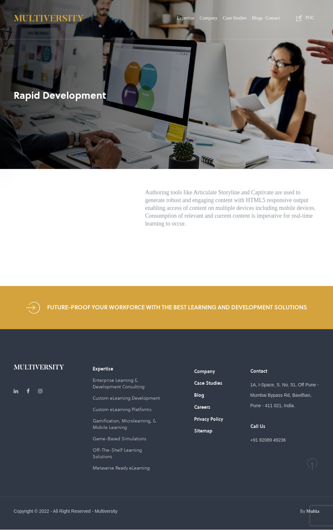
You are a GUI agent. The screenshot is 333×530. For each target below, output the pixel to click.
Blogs (257, 18)
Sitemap (203, 430)
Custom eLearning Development (127, 398)
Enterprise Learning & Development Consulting (118, 383)
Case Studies (235, 18)
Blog (199, 395)
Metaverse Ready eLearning (121, 468)
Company (209, 18)
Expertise (185, 18)
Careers (202, 407)
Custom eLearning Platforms (122, 410)
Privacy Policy (208, 418)
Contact (272, 18)
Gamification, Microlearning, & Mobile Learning (124, 424)
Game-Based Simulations (119, 439)
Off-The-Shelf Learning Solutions (117, 453)
